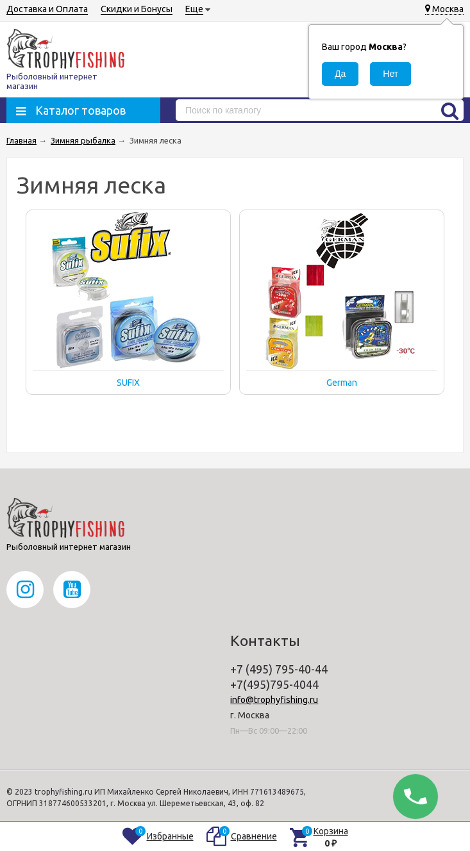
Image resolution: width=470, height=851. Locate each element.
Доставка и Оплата (47, 9)
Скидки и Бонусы (136, 9)
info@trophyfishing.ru (274, 700)
